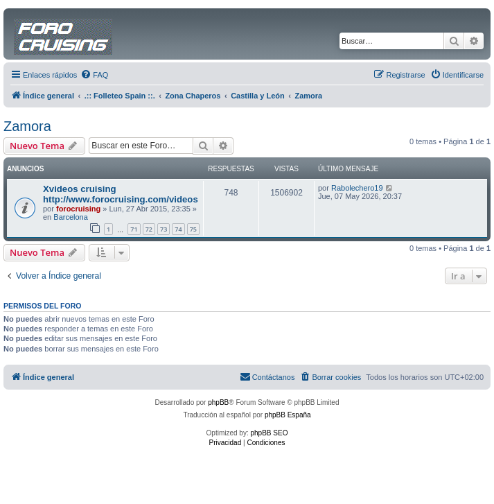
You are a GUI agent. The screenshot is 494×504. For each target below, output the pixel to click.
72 (148, 229)
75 (193, 229)
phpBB (218, 402)
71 (133, 229)
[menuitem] (94, 75)
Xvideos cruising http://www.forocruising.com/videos (120, 194)
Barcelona (70, 217)
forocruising (78, 209)
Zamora (27, 126)
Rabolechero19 (357, 188)
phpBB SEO (269, 433)
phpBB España (288, 415)
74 (178, 229)
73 (163, 229)
